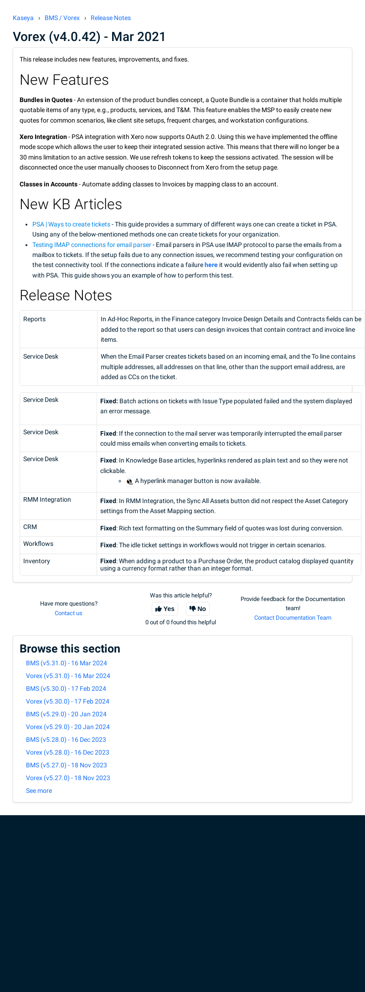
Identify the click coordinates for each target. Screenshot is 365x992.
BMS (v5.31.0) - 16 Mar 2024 (66, 663)
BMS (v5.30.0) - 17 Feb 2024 (66, 688)
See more (39, 790)
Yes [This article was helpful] (169, 608)
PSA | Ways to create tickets (71, 224)
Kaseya (23, 17)
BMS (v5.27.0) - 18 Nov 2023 (66, 765)
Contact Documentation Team (292, 617)
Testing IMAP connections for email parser (91, 244)
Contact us (68, 613)
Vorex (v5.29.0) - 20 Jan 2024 (68, 726)
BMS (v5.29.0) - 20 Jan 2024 (66, 714)
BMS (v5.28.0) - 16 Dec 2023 (66, 739)
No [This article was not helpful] (202, 608)
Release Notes (111, 17)
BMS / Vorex (62, 17)
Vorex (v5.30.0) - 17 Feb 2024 (67, 701)
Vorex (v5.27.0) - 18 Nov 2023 (68, 777)
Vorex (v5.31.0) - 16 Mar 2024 (68, 675)
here (211, 264)
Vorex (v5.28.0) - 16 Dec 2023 (67, 752)
